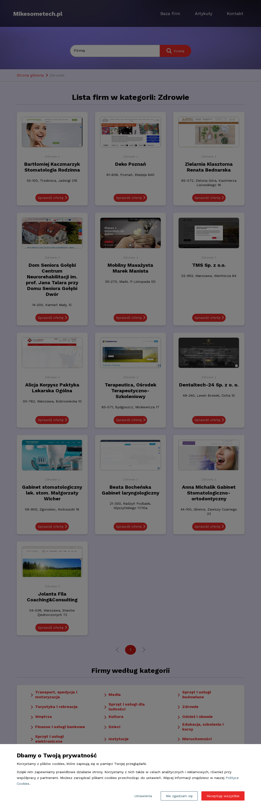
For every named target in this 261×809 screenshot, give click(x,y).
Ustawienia (143, 796)
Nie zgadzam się (179, 796)
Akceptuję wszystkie (222, 796)
